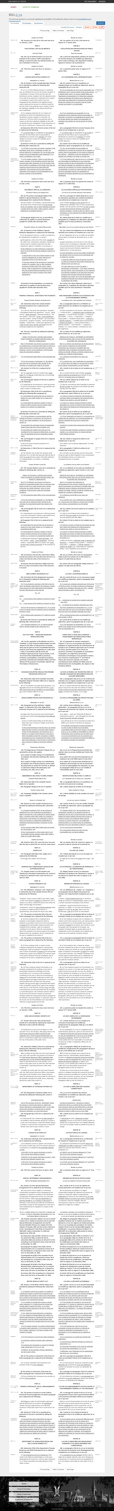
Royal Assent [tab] (38, 23)
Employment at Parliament (24, 1499)
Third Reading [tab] (26, 23)
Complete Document (67, 27)
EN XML (87, 27)
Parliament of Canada (17, 1)
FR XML (95, 27)
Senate (13, 7)
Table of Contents (58, 30)
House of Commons (31, 7)
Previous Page (45, 30)
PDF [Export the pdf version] (102, 27)
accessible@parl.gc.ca (84, 19)
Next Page (70, 30)
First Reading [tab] (15, 23)
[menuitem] (90, 1)
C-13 (19, 15)
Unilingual (79, 27)
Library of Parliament (24, 1494)
